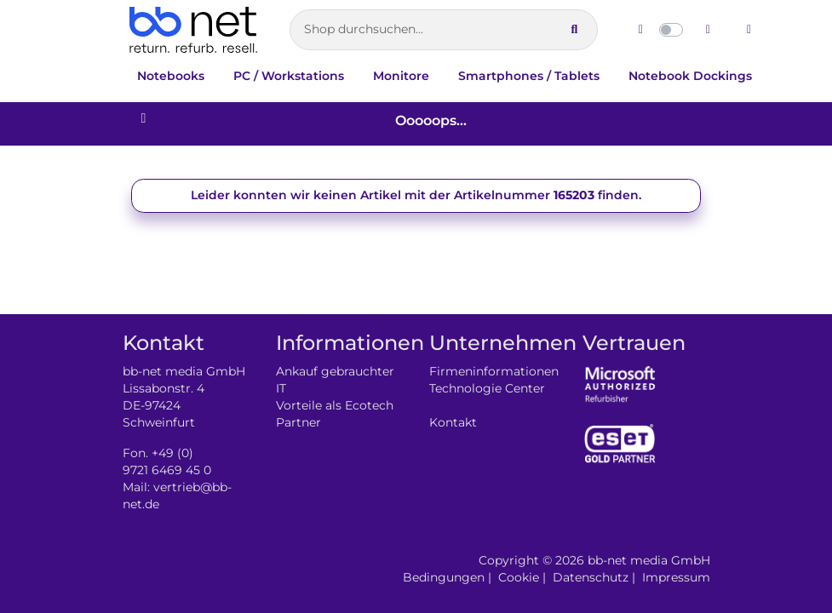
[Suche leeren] (543, 29)
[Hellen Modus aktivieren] (640, 30)
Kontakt (453, 422)
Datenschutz (590, 577)
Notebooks (170, 75)
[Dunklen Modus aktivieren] (708, 30)
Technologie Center (487, 388)
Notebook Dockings (690, 75)
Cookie (518, 577)
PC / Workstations (288, 75)
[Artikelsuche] (444, 29)
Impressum (676, 577)
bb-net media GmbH (649, 560)
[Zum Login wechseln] (749, 30)
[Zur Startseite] (194, 30)
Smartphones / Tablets (529, 75)
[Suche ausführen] (574, 29)
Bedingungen (444, 577)
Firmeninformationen (494, 371)
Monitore (401, 75)
